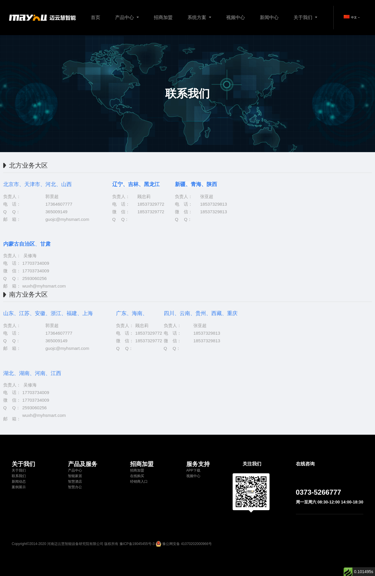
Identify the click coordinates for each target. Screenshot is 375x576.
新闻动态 (19, 481)
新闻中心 (269, 17)
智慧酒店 (75, 481)
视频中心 (235, 17)
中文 (351, 17)
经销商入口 (139, 481)
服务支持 (198, 464)
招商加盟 (163, 17)
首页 (95, 17)
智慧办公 (75, 487)
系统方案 (197, 17)
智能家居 (75, 476)
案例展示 (19, 487)
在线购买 (137, 476)
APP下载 (193, 470)
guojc (50, 219)
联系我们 (19, 476)
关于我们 (303, 17)
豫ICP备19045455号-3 (137, 544)
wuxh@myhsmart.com (44, 285)
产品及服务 (82, 464)
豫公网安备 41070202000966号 (187, 544)
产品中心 (125, 17)
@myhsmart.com (72, 219)
